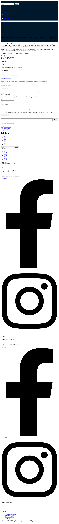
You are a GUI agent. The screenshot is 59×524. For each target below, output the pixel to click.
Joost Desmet (14, 75)
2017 (5, 140)
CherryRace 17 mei (5, 131)
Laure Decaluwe (12, 41)
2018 (2, 34)
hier (25, 53)
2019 (5, 142)
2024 (5, 145)
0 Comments (19, 41)
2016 (5, 138)
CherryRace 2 (4, 88)
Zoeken (2, 119)
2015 (5, 137)
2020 (5, 144)
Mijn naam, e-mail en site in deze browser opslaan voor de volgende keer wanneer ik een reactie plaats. (27, 113)
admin (9, 85)
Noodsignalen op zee (6, 78)
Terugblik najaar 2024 (6, 128)
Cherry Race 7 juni (5, 129)
